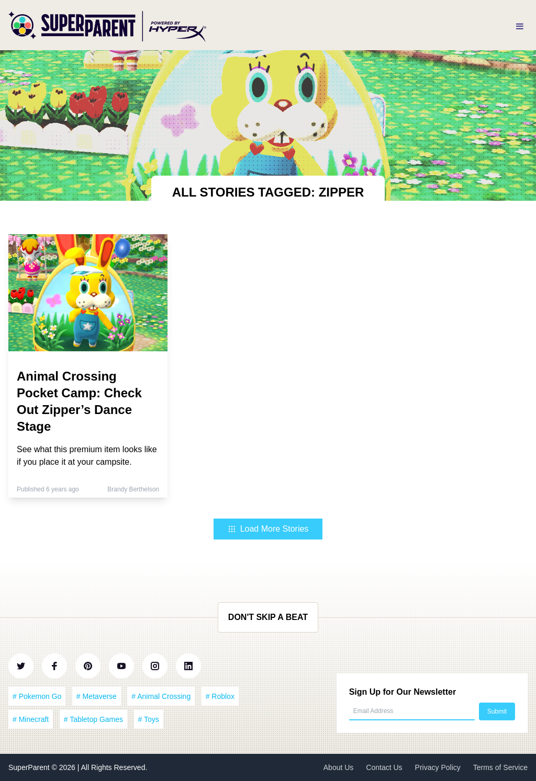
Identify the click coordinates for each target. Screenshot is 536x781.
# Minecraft (31, 719)
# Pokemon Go (37, 696)
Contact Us (384, 767)
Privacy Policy (438, 767)
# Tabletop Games (93, 719)
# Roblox (220, 696)
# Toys (148, 719)
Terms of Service (500, 767)
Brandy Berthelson (133, 489)
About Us (338, 767)
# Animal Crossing (161, 696)
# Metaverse (96, 696)
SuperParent (30, 767)
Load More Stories (268, 528)
